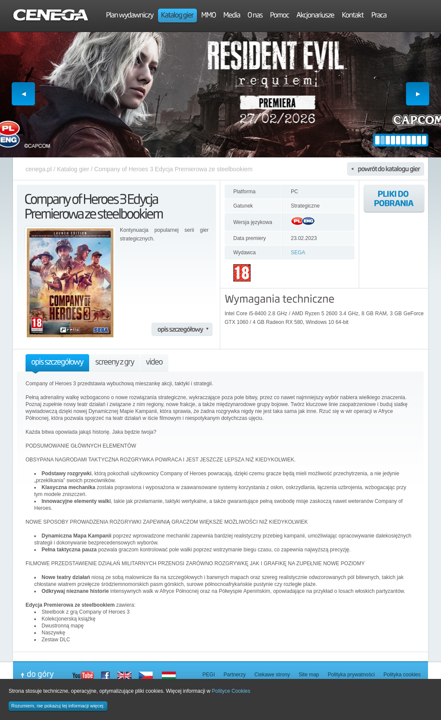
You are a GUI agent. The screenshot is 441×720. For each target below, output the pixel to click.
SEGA (298, 253)
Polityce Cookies (231, 691)
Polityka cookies (402, 675)
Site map (309, 675)
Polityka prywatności (351, 675)
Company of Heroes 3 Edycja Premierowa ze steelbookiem (173, 169)
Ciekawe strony (272, 675)
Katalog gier (73, 169)
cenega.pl (39, 169)
